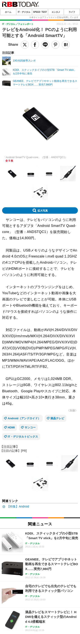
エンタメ (56, 12)
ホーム (8, 12)
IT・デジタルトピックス (23, 436)
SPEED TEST (40, 12)
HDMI (11, 427)
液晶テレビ (57, 418)
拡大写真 (43, 210)
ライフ (72, 12)
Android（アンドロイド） (24, 418)
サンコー (30, 427)
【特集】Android (18, 506)
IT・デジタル (24, 12)
